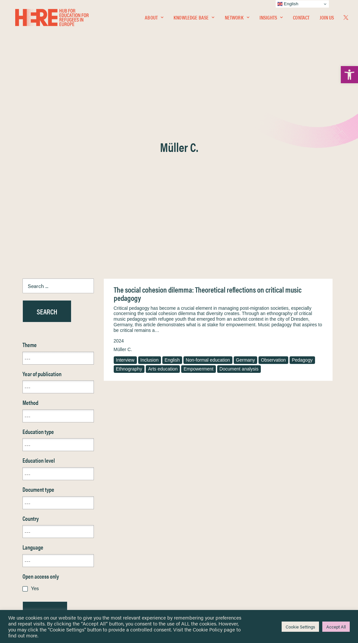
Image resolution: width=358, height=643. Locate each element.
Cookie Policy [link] (207, 629)
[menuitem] (154, 19)
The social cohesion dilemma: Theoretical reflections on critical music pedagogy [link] (207, 132)
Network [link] (237, 18)
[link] (349, 74)
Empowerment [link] (198, 207)
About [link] (154, 18)
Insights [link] (271, 18)
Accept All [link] (336, 627)
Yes (35, 426)
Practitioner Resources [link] (206, 568)
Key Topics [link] (195, 576)
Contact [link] (301, 18)
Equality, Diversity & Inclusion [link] (212, 533)
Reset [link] (28, 470)
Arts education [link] (163, 207)
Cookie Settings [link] (300, 627)
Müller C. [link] (123, 187)
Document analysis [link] (239, 207)
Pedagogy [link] (302, 198)
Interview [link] (125, 198)
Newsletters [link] (38, 547)
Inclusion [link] (149, 198)
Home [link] (28, 517)
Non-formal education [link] (208, 198)
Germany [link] (245, 198)
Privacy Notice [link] (199, 518)
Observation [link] (273, 198)
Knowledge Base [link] (194, 18)
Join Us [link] (327, 18)
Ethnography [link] (129, 207)
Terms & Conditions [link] (203, 525)
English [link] (172, 198)
